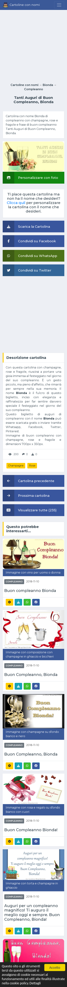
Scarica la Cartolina (26, 226)
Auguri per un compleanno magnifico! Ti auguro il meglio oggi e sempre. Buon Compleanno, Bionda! (32, 913)
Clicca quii (16, 203)
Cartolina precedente (28, 481)
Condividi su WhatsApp (30, 256)
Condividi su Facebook (29, 241)
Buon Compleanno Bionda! (31, 830)
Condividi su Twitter (27, 270)
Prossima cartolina (26, 495)
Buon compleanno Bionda (30, 590)
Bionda (48, 85)
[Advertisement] (33, 45)
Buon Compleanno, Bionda (31, 674)
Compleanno (33, 89)
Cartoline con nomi (24, 85)
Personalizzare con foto (30, 177)
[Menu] (59, 5)
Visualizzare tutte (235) (30, 510)
